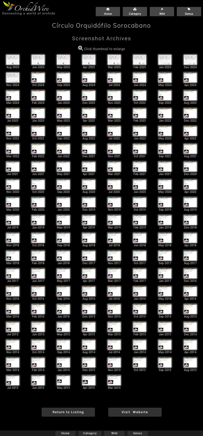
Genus (137, 433)
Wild (114, 433)
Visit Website (135, 412)
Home (65, 433)
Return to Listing (68, 412)
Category (90, 433)
